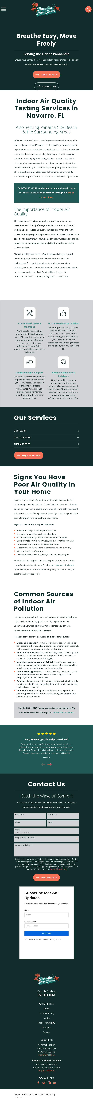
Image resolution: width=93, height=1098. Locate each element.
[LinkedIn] (54, 1082)
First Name (19, 815)
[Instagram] (49, 1082)
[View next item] (49, 764)
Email (50, 822)
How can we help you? (24, 845)
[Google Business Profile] (43, 1082)
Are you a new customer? (25, 838)
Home (46, 1008)
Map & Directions (46, 1054)
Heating (46, 1018)
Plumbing (46, 1027)
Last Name (52, 815)
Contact (46, 1032)
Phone (17, 822)
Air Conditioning (46, 1013)
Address (18, 830)
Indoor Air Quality (46, 1022)
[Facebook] (38, 1082)
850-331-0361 (46, 995)
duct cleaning (57, 565)
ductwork (69, 565)
